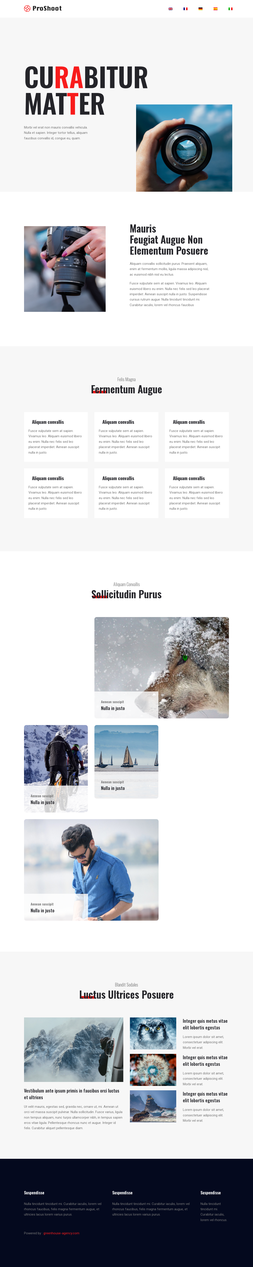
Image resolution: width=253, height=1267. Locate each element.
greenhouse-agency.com (61, 1233)
